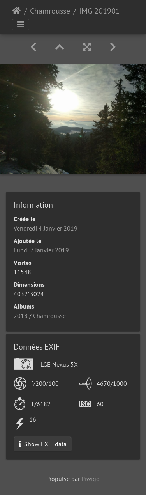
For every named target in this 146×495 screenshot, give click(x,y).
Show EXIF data (43, 444)
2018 (21, 315)
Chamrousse (50, 11)
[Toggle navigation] (20, 24)
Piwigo (90, 479)
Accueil (16, 11)
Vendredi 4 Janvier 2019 (45, 228)
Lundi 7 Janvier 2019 (41, 250)
